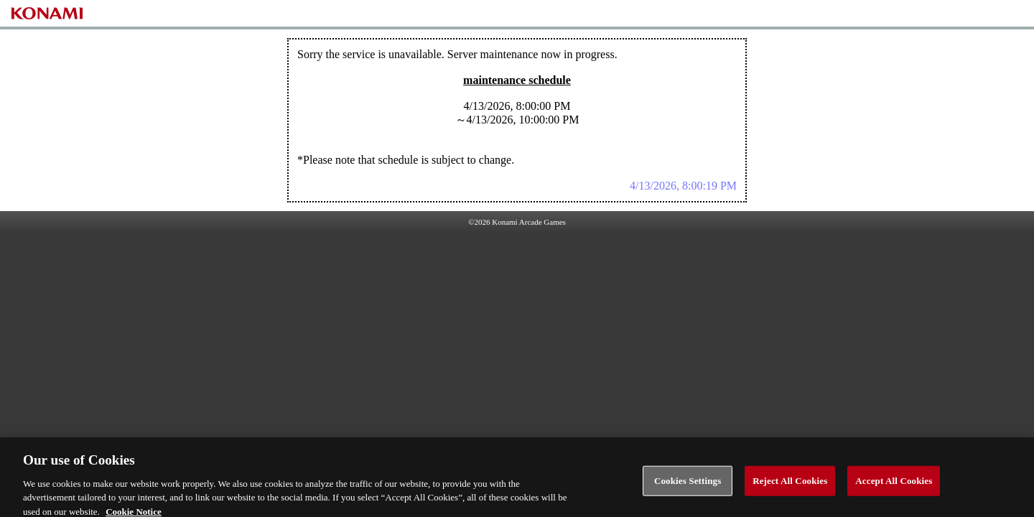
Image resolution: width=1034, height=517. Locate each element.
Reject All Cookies (790, 484)
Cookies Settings (687, 484)
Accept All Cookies (893, 484)
